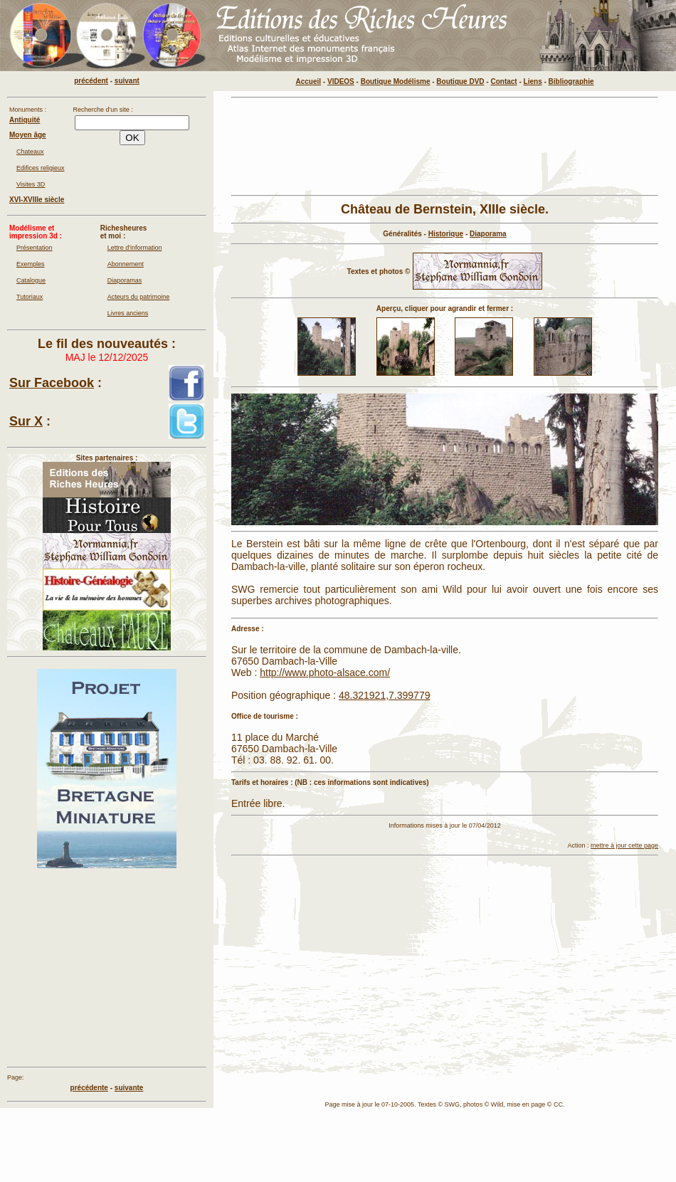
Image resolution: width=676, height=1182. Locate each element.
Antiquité (24, 120)
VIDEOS (340, 81)
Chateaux (30, 151)
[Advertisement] (274, 146)
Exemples (30, 264)
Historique (445, 234)
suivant (127, 81)
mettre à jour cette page (624, 845)
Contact (503, 81)
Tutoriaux (29, 296)
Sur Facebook (51, 383)
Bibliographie (571, 81)
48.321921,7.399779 (384, 695)
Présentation (34, 247)
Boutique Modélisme (396, 81)
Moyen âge (27, 135)
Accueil (309, 81)
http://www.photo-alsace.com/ (325, 672)
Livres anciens (128, 313)
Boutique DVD (460, 81)
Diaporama (488, 234)
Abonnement (125, 264)
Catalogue (31, 280)
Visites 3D (30, 184)
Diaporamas (124, 280)
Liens (533, 81)
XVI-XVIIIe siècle (36, 200)
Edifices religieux (40, 168)
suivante (129, 1088)
